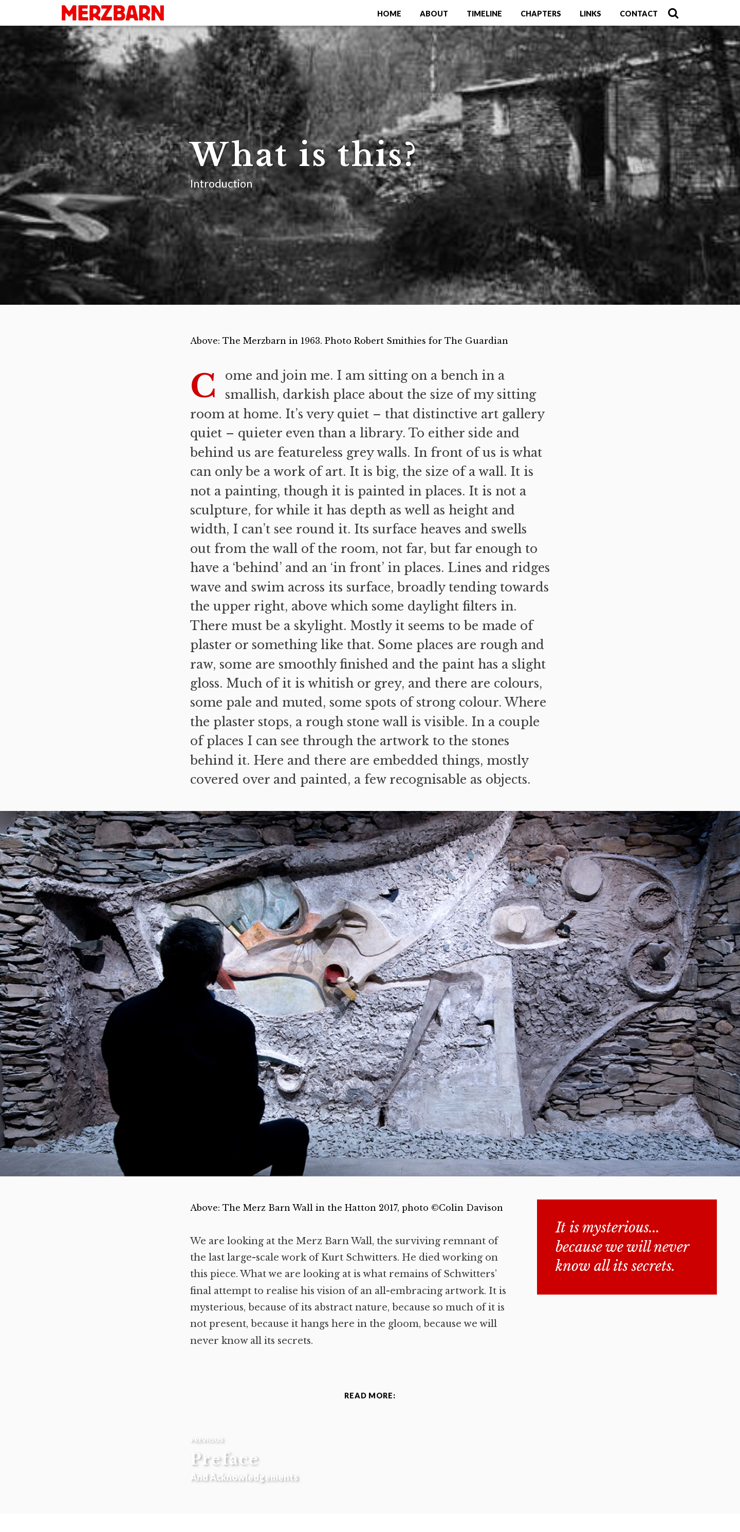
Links (590, 13)
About (434, 13)
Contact (639, 13)
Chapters (541, 13)
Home (389, 13)
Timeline (484, 13)
